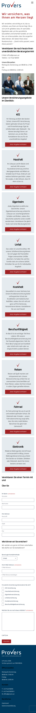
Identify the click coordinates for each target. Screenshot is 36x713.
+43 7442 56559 (13, 58)
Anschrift (4, 516)
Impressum (5, 703)
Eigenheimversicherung (12, 594)
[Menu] (32, 3)
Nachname (5, 503)
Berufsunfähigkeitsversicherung (14, 604)
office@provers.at (13, 55)
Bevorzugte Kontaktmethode (10, 554)
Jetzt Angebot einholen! (18, 144)
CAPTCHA (5, 635)
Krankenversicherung (11, 601)
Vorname (4, 496)
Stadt (3, 523)
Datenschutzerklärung (8, 706)
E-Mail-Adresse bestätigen (9, 575)
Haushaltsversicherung (12, 591)
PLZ (3, 531)
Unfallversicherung (11, 598)
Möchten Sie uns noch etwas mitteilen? (17, 610)
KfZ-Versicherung (10, 588)
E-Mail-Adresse (6, 567)
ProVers (5, 661)
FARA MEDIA (18, 663)
